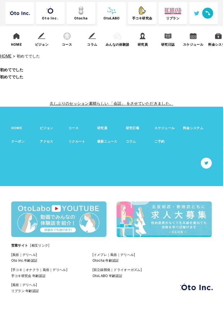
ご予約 (159, 141)
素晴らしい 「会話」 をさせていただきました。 (131, 103)
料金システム (193, 128)
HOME (16, 128)
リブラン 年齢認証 (25, 291)
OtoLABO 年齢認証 (107, 276)
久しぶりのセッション (69, 103)
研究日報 (132, 128)
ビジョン (46, 128)
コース (73, 128)
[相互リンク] (39, 245)
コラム (131, 141)
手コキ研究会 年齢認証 (28, 276)
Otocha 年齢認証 (105, 260)
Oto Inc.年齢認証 (24, 260)
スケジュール (164, 128)
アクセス (46, 141)
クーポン (18, 141)
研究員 (102, 128)
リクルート (76, 141)
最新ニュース (107, 141)
